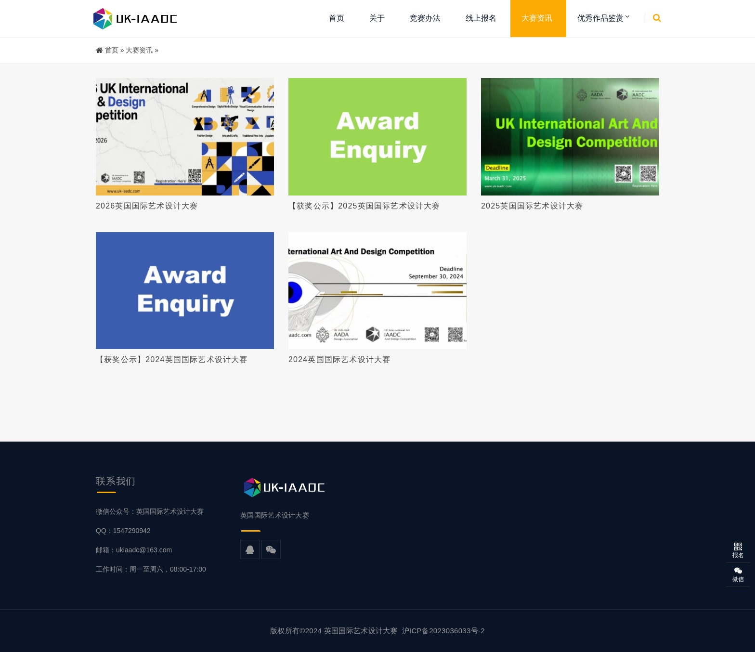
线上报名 (481, 18)
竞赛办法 (425, 18)
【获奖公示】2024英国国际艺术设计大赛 (172, 359)
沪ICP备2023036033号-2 (443, 630)
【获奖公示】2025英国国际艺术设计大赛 (364, 206)
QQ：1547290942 (123, 531)
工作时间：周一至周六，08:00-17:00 (151, 569)
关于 (377, 18)
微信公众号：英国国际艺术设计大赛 (150, 511)
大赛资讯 (536, 18)
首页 (336, 18)
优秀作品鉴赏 (600, 18)
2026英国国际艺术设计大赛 (147, 206)
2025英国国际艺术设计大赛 (532, 206)
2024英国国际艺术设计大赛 (339, 359)
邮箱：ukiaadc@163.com (134, 550)
